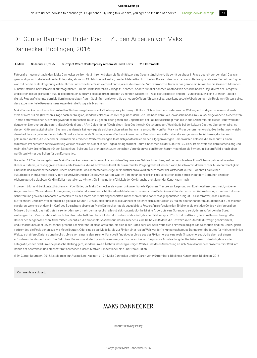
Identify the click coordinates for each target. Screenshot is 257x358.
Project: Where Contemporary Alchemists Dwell (95, 64)
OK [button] (223, 13)
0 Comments (151, 64)
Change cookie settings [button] (198, 13)
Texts (129, 64)
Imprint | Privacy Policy (128, 326)
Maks (20, 64)
